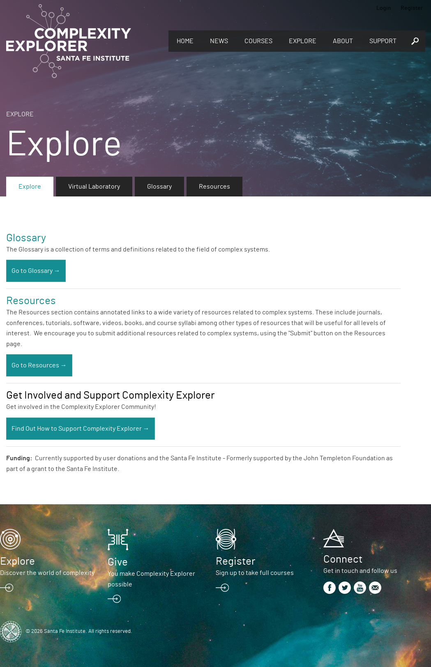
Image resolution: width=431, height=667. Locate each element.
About (343, 41)
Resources (214, 186)
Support (382, 41)
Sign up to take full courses (255, 573)
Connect (342, 559)
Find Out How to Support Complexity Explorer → (81, 428)
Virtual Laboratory (94, 186)
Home (185, 41)
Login (383, 8)
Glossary (159, 186)
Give (118, 562)
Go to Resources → (39, 365)
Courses (258, 41)
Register (412, 8)
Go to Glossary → (36, 271)
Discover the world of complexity (47, 573)
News (219, 41)
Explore (302, 41)
